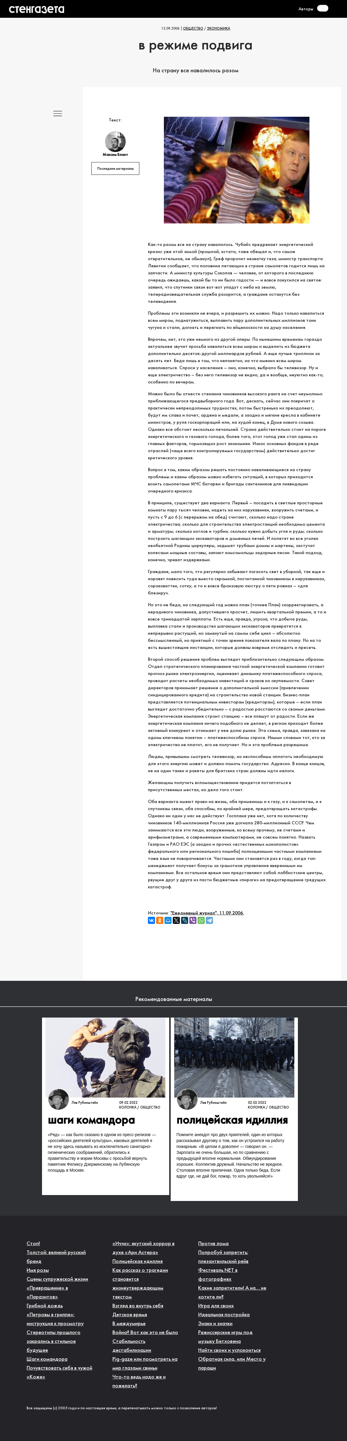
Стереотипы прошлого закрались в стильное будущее (53, 1341)
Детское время (129, 1314)
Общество (193, 29)
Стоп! (33, 1243)
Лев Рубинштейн (85, 1103)
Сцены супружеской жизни (57, 1279)
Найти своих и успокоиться (229, 1350)
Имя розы (38, 1270)
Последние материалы (115, 169)
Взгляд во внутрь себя (137, 1306)
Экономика (218, 29)
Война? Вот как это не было (145, 1332)
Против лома (213, 1243)
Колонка (127, 1107)
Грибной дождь (45, 1306)
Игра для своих (216, 1306)
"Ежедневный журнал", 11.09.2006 (206, 913)
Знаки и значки (215, 1323)
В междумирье (129, 1323)
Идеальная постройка (224, 1314)
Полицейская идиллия (137, 1261)
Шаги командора (47, 1359)
